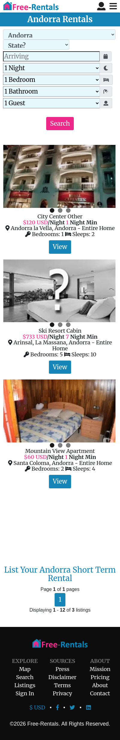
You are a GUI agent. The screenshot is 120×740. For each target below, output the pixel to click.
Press (62, 669)
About (100, 685)
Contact (100, 693)
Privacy (62, 693)
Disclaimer (62, 677)
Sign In (25, 693)
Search (60, 123)
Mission (100, 669)
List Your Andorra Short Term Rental (60, 574)
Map (25, 669)
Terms (62, 685)
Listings (24, 685)
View (60, 247)
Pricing (100, 677)
